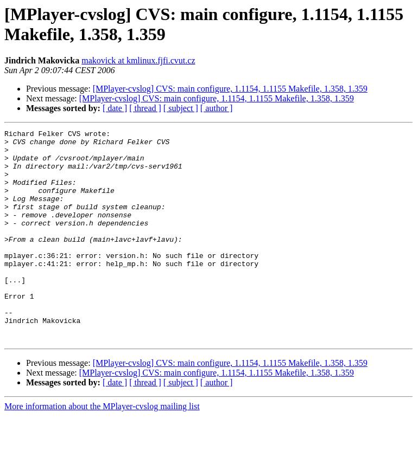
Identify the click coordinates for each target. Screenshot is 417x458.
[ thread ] (145, 108)
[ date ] (115, 108)
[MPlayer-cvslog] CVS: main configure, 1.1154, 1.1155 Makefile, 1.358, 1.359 (230, 88)
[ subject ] (180, 108)
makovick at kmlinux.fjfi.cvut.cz (138, 60)
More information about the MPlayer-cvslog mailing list (102, 448)
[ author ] (216, 108)
